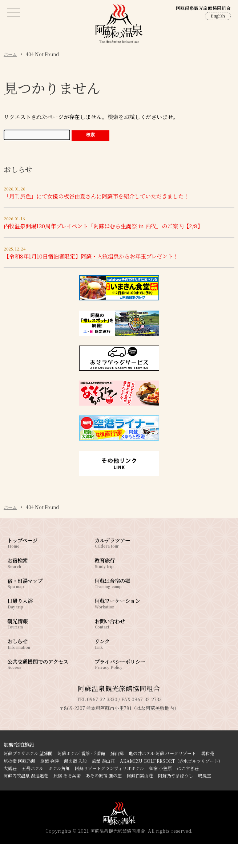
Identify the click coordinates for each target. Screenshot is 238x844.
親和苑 (207, 753)
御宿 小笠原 (160, 768)
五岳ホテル (32, 768)
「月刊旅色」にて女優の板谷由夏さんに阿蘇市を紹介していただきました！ (96, 196)
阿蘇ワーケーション (127, 603)
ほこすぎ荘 (188, 768)
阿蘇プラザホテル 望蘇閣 (28, 753)
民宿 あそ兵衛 (67, 775)
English (218, 16)
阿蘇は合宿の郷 (127, 583)
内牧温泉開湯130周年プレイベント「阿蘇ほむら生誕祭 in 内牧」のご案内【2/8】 (103, 226)
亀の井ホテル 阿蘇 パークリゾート (162, 753)
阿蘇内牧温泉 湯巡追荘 (26, 775)
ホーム (10, 54)
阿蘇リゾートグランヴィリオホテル (109, 768)
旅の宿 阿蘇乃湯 (19, 761)
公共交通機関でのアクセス (40, 664)
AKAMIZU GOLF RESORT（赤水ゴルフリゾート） (171, 761)
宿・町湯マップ (40, 583)
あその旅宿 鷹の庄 (104, 775)
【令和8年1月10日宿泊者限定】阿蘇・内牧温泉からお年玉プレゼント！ (91, 256)
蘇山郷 (117, 753)
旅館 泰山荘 (103, 761)
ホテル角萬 (59, 768)
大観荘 (10, 768)
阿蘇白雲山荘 (140, 775)
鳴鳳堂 (204, 775)
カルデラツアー (127, 542)
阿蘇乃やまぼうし (175, 775)
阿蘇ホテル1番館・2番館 (81, 753)
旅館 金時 (49, 761)
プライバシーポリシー (127, 664)
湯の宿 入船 (75, 761)
